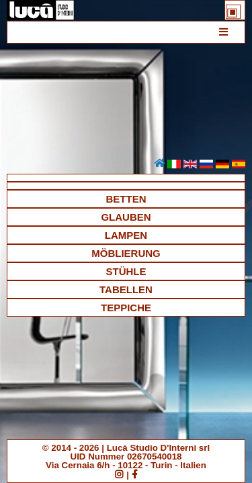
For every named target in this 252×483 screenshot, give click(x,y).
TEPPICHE (126, 307)
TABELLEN (126, 289)
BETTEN (126, 199)
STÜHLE (126, 271)
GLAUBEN (126, 217)
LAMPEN (126, 235)
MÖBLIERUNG (126, 253)
